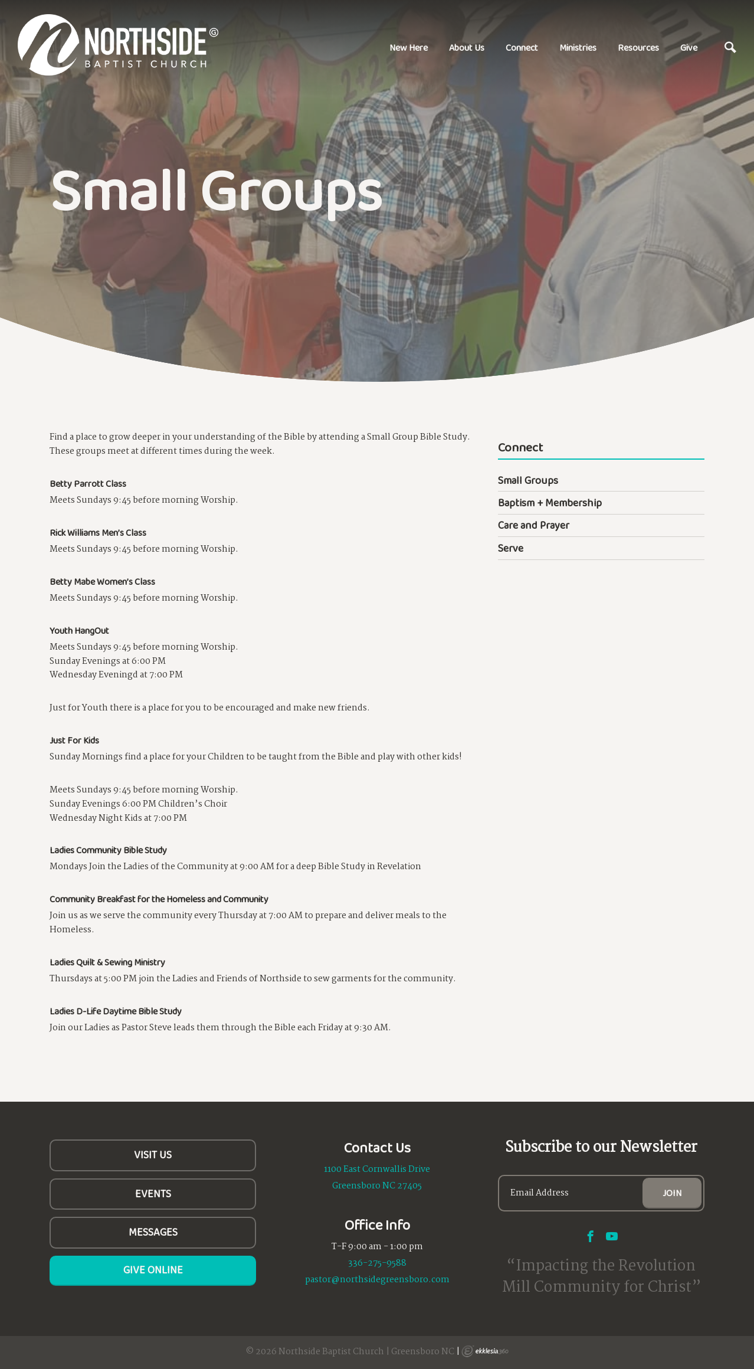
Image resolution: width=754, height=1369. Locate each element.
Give (688, 47)
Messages (153, 1232)
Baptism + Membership (550, 502)
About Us (466, 47)
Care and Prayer (533, 525)
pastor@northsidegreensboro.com (377, 1280)
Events (153, 1193)
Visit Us (153, 1154)
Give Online (153, 1270)
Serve (510, 548)
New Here (408, 47)
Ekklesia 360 (485, 1351)
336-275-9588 (377, 1263)
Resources (638, 47)
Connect (522, 47)
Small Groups (528, 480)
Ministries (577, 47)
